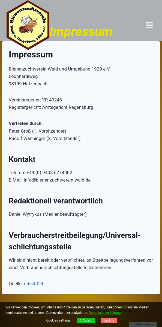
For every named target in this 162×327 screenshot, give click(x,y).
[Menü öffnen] (149, 25)
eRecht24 (33, 283)
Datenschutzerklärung (105, 313)
